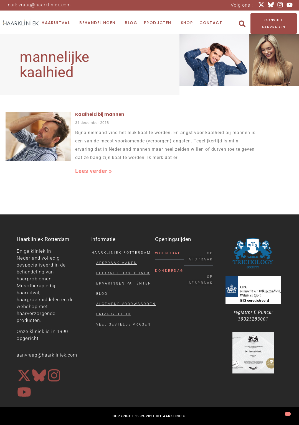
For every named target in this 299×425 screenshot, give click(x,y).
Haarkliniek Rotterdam (121, 253)
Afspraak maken (116, 263)
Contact (210, 22)
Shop (187, 22)
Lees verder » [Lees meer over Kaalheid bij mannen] (93, 171)
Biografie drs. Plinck (123, 273)
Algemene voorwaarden (126, 304)
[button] (242, 23)
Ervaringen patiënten (123, 283)
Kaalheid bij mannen (99, 114)
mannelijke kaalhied (54, 64)
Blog (131, 22)
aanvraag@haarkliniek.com (47, 355)
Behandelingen (98, 23)
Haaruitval (57, 23)
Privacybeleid (113, 314)
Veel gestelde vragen (123, 324)
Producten (159, 23)
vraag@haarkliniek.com (45, 4)
